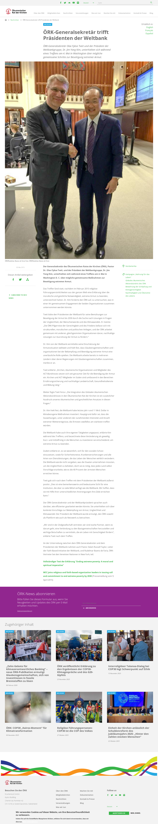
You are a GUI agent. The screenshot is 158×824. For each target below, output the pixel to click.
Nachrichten (68, 13)
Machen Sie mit (109, 13)
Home (6, 20)
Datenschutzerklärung (24, 611)
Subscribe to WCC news (18, 296)
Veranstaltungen (82, 13)
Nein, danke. (136, 813)
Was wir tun (96, 13)
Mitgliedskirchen (53, 13)
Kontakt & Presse (140, 13)
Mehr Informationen (30, 822)
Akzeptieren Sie (119, 813)
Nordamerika (131, 266)
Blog (151, 13)
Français (149, 30)
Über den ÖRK (39, 13)
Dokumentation (124, 13)
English (149, 27)
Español (149, 33)
